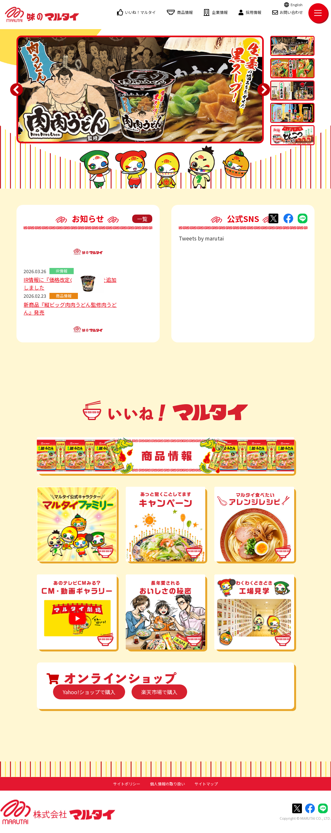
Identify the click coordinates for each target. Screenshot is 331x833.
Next (263, 89)
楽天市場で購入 (159, 692)
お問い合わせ (287, 12)
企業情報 (216, 12)
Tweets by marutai (201, 238)
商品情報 (180, 12)
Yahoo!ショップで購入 (89, 692)
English (293, 4)
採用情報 (250, 12)
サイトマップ (206, 784)
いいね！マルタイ (136, 12)
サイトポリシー (126, 784)
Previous (16, 89)
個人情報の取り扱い (167, 784)
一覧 (142, 219)
